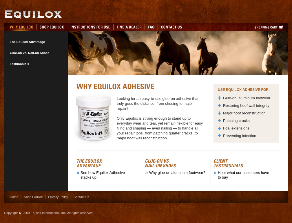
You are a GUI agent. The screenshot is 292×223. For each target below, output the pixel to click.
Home (14, 197)
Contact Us (81, 197)
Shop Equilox (33, 197)
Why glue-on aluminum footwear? (177, 172)
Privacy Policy (58, 197)
